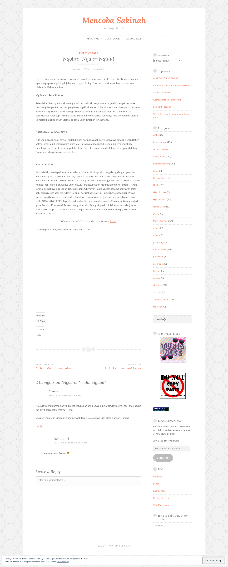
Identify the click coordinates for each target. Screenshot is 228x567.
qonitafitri (61, 438)
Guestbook (112, 38)
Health (156, 185)
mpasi (156, 228)
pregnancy (158, 263)
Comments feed (161, 498)
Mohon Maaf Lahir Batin (62, 366)
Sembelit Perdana (162, 106)
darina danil (98, 69)
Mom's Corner (88, 53)
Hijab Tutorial (160, 199)
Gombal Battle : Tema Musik (167, 99)
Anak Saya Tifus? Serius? (165, 78)
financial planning (161, 163)
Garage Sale (133, 38)
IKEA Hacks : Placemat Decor (115, 366)
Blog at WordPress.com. (114, 545)
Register (157, 476)
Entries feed (159, 490)
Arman (54, 391)
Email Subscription (170, 421)
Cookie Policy (63, 561)
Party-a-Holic (159, 249)
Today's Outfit (160, 299)
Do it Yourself (160, 149)
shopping (158, 285)
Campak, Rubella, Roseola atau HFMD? (172, 85)
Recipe (156, 270)
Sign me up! (163, 457)
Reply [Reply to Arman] (39, 426)
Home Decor (159, 206)
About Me (93, 38)
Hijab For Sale (160, 192)
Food (155, 170)
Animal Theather (161, 92)
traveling (157, 306)
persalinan (158, 256)
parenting (158, 242)
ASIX (155, 135)
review (156, 278)
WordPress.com (161, 505)
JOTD (156, 213)
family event (159, 156)
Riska (113, 221)
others (156, 235)
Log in (156, 483)
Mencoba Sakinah (114, 20)
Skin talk (157, 292)
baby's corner (160, 142)
